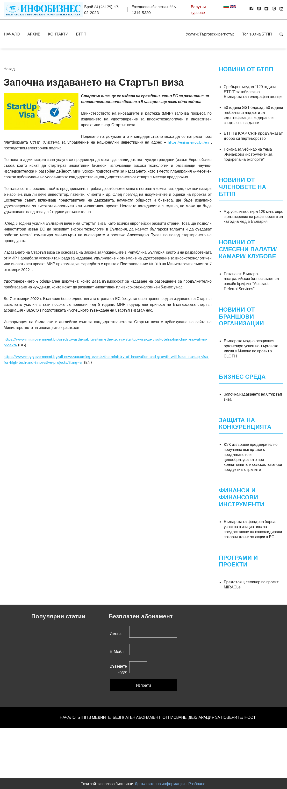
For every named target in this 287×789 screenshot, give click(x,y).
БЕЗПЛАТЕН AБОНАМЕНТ (136, 717)
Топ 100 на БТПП (257, 34)
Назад (9, 68)
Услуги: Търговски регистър (210, 34)
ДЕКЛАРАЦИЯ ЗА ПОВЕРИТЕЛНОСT (222, 717)
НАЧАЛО (12, 34)
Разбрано (196, 783)
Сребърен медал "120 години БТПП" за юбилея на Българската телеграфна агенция (253, 92)
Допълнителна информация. (160, 783)
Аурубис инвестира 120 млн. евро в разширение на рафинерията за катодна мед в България (253, 216)
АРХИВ (34, 34)
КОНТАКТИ (58, 34)
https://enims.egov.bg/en (188, 142)
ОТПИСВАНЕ (175, 717)
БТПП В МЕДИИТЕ (94, 717)
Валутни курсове (198, 9)
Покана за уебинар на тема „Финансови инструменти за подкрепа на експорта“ (248, 154)
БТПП (81, 34)
